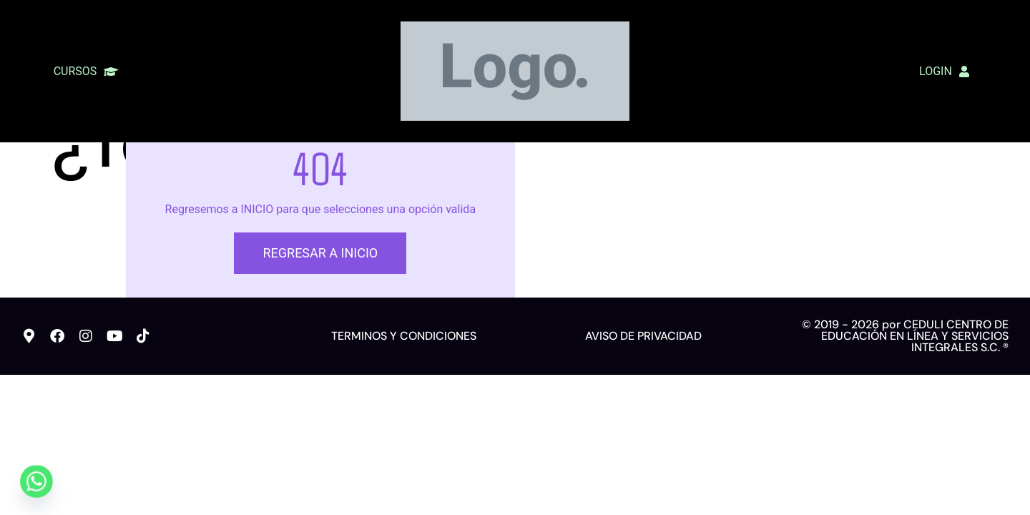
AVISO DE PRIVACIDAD (643, 402)
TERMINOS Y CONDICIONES (403, 402)
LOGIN (944, 71)
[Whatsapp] (36, 481)
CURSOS (86, 71)
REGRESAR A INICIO (320, 319)
